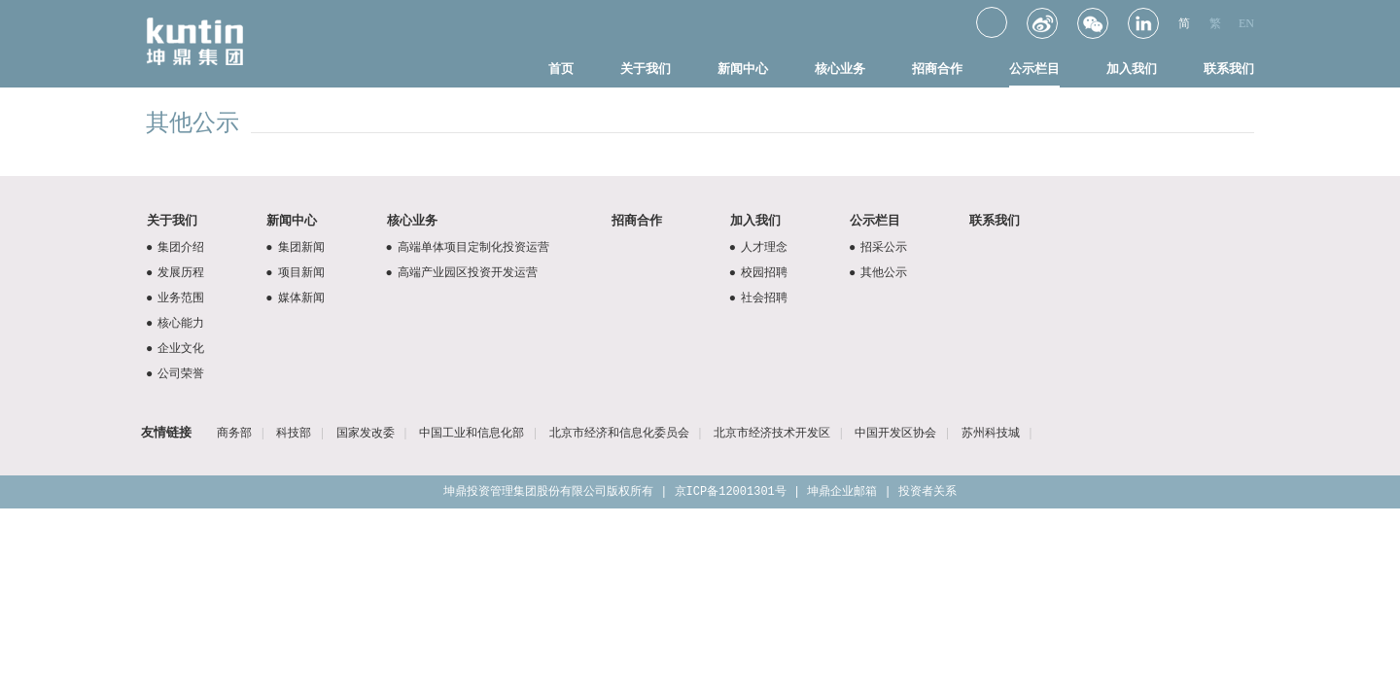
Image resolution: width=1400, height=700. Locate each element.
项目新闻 (292, 272)
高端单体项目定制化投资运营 (465, 247)
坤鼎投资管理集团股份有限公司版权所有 (548, 491)
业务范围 (172, 297)
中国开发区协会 (895, 432)
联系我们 (1229, 68)
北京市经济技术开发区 (772, 432)
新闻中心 (743, 68)
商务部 (234, 432)
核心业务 (840, 68)
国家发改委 (365, 432)
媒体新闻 (292, 297)
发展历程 (172, 272)
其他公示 (875, 272)
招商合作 (937, 68)
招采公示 (875, 247)
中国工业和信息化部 (471, 432)
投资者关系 (927, 491)
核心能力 (172, 323)
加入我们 (1131, 68)
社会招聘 (756, 297)
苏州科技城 (991, 432)
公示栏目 (1034, 68)
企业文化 (172, 348)
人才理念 (756, 247)
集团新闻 (292, 247)
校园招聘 (756, 272)
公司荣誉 (172, 373)
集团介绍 (172, 247)
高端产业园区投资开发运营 (459, 272)
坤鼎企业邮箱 (842, 491)
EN (1246, 23)
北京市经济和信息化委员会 (619, 432)
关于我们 (645, 68)
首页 (561, 68)
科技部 (293, 432)
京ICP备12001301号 (731, 491)
